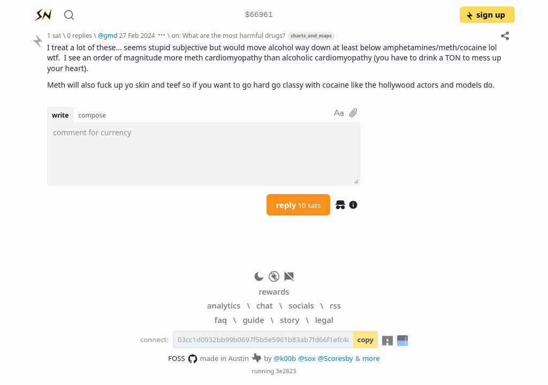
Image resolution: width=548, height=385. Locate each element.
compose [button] (92, 115)
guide (253, 319)
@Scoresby (335, 358)
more (371, 358)
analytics (223, 305)
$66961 (259, 15)
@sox (306, 358)
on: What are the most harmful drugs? (228, 35)
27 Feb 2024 (137, 35)
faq (221, 319)
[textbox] (204, 154)
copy (365, 339)
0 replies (79, 35)
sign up (485, 14)
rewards (273, 291)
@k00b (285, 358)
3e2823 (286, 371)
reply (298, 204)
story (289, 319)
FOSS (182, 358)
